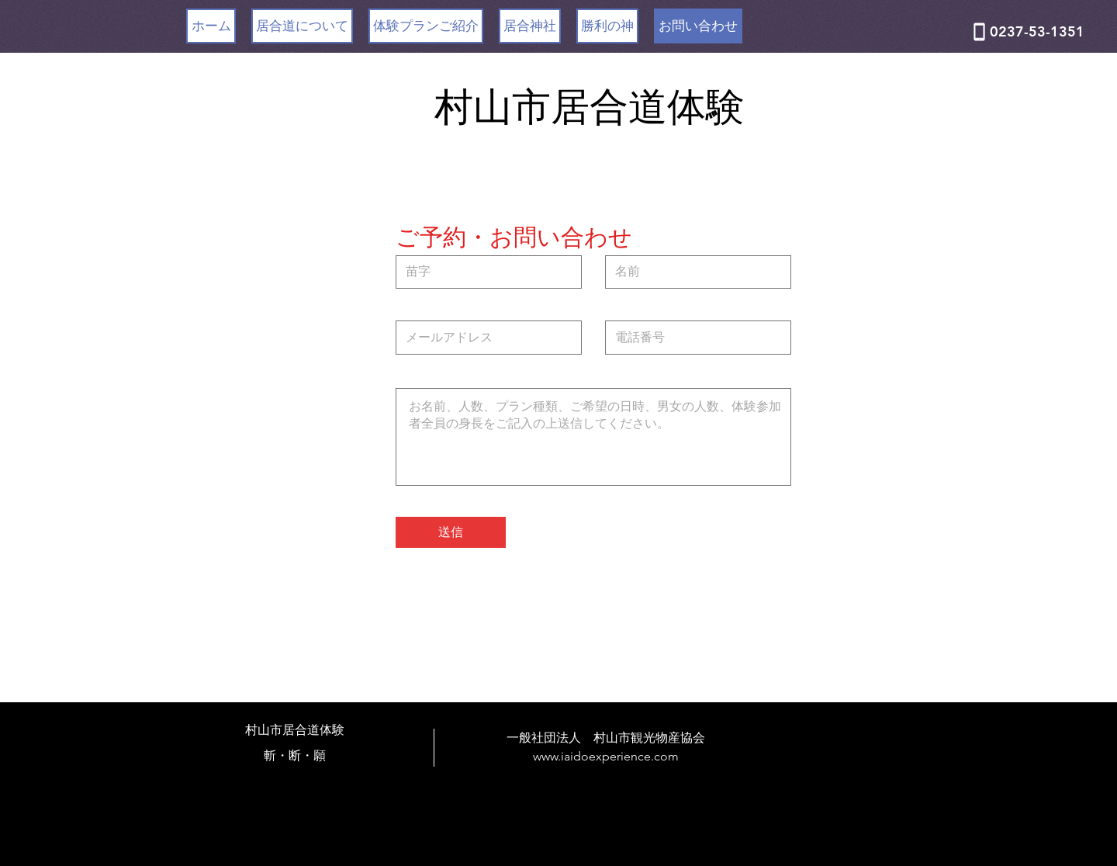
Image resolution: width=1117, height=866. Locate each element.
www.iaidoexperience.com (606, 756)
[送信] (451, 532)
